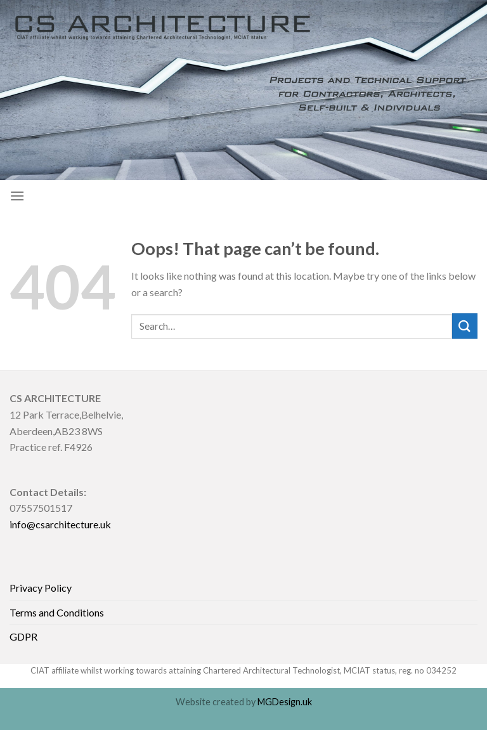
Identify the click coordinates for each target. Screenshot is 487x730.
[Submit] (464, 325)
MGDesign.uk (284, 701)
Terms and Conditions (57, 612)
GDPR (23, 636)
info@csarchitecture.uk (60, 524)
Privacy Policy (41, 588)
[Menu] (17, 195)
